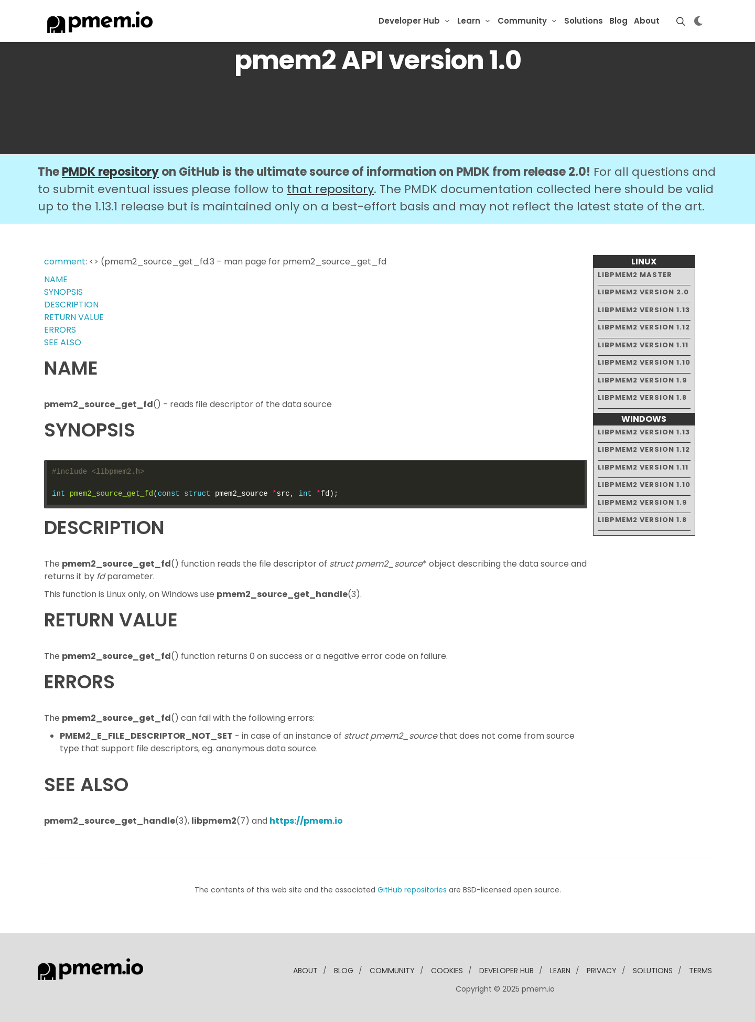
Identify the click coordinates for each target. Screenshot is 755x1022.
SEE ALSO (62, 342)
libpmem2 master (635, 275)
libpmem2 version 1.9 (642, 380)
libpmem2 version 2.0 (643, 292)
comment (64, 262)
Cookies (447, 970)
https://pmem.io (306, 821)
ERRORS (60, 330)
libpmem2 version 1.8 (642, 397)
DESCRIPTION (71, 305)
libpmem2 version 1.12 (644, 327)
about (305, 970)
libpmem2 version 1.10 (644, 362)
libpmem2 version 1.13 (644, 310)
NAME (56, 279)
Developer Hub (409, 20)
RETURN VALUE (74, 317)
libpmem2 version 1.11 (643, 345)
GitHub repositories (412, 890)
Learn (468, 20)
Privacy (602, 970)
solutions (653, 970)
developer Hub (506, 970)
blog (343, 970)
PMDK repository (110, 172)
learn (560, 970)
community (392, 970)
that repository (330, 189)
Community (522, 20)
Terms (700, 970)
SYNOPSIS (63, 292)
